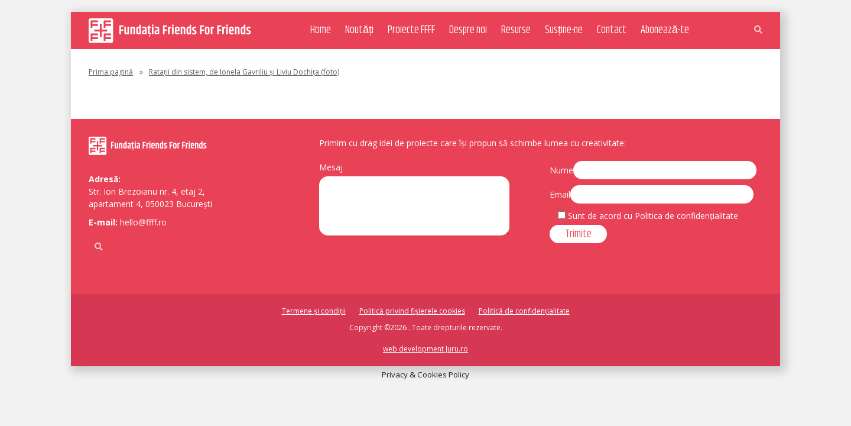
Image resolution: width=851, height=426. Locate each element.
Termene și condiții (314, 311)
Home (320, 30)
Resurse (516, 30)
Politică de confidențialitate (524, 311)
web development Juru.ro (425, 349)
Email (560, 194)
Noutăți (359, 30)
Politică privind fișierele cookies (412, 311)
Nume (561, 170)
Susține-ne (564, 30)
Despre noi (468, 30)
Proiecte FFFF (411, 30)
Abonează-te (665, 30)
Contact (611, 30)
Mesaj (331, 167)
